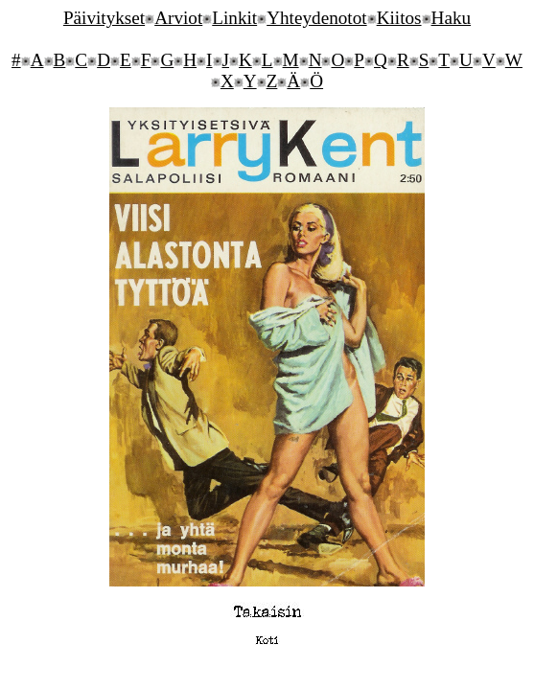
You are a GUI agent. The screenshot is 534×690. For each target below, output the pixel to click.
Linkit (234, 18)
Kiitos (399, 18)
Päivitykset (104, 18)
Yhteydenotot (316, 18)
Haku (451, 18)
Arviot (178, 18)
